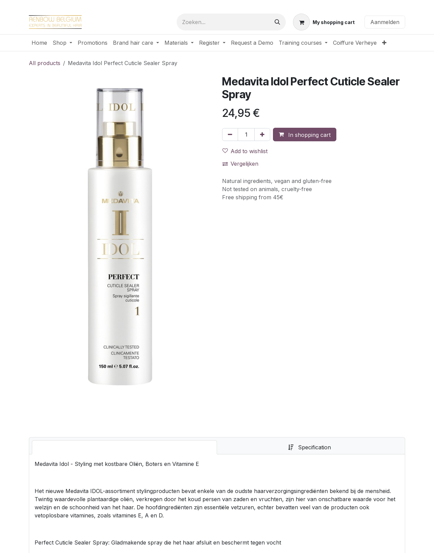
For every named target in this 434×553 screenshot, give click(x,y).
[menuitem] (39, 42)
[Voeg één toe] (262, 134)
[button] (304, 134)
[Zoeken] (277, 22)
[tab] (124, 447)
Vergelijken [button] (240, 163)
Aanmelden (384, 22)
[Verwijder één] (230, 134)
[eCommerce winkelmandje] (323, 22)
